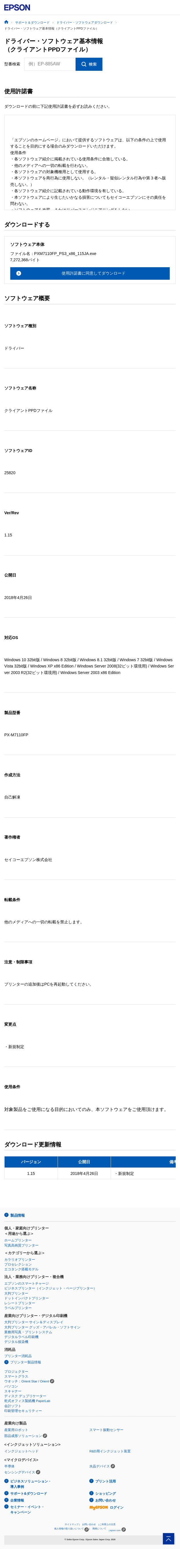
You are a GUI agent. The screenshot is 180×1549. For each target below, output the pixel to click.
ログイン (106, 1507)
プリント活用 (105, 1481)
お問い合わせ (105, 1500)
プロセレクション (18, 1264)
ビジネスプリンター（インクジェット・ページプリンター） (50, 1288)
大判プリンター (16, 1293)
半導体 (9, 1466)
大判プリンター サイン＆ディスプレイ (33, 1322)
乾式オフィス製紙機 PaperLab (27, 1401)
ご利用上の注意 (108, 1524)
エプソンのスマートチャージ (26, 1283)
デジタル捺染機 (16, 1341)
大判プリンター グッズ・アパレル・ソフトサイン (42, 1327)
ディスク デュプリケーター (25, 1396)
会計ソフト (12, 1406)
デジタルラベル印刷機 (21, 1337)
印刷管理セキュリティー (23, 1411)
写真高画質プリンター (21, 1245)
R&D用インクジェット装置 (109, 1451)
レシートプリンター (19, 1303)
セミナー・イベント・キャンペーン (27, 1509)
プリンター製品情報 (25, 1362)
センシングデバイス (19, 1472)
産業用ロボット (16, 1430)
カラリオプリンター (19, 1259)
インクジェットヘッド (21, 1451)
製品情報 (17, 1215)
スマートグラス (16, 1376)
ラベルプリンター (18, 1308)
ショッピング (105, 1494)
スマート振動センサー (106, 1430)
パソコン (11, 1386)
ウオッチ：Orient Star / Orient (26, 1381)
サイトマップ (71, 1524)
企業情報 (17, 1500)
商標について (99, 1528)
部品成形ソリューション (23, 1436)
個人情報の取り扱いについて (71, 1529)
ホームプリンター (18, 1240)
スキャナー (12, 1391)
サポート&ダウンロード (28, 1494)
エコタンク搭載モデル (21, 1269)
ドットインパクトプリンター (26, 1298)
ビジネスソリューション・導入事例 (30, 1484)
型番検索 (12, 64)
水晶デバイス (99, 1466)
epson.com (115, 1530)
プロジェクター (16, 1371)
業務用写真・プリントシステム (28, 1332)
